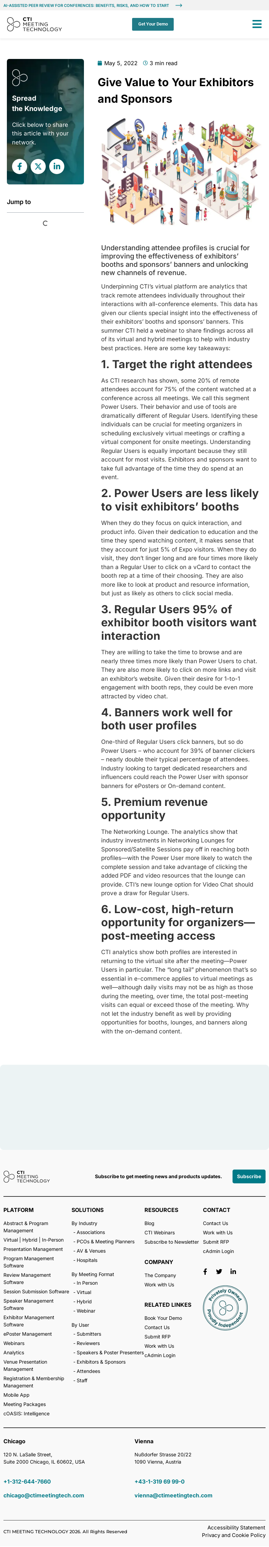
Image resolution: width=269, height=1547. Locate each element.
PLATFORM (18, 1210)
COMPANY (158, 1262)
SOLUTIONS (88, 1210)
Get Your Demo (152, 24)
